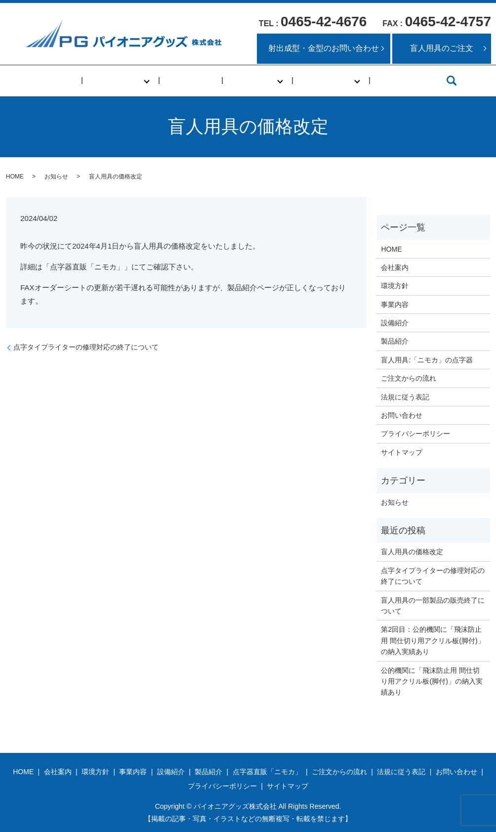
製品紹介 (395, 341)
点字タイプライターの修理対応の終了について (86, 347)
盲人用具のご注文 (441, 48)
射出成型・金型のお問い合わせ (323, 48)
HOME (78, 81)
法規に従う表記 (405, 397)
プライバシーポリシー (415, 434)
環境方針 (395, 286)
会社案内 (395, 267)
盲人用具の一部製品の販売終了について (433, 605)
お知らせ (56, 176)
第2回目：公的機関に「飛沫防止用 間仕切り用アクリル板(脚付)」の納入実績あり (432, 640)
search (420, 80)
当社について (131, 81)
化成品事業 (247, 81)
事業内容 (194, 81)
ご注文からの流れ (408, 378)
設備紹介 (395, 323)
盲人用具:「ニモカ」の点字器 (427, 360)
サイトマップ (401, 452)
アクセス (377, 81)
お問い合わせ (401, 415)
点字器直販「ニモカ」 (267, 772)
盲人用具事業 (314, 81)
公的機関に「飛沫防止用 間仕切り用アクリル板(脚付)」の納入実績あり (431, 681)
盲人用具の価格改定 (412, 552)
